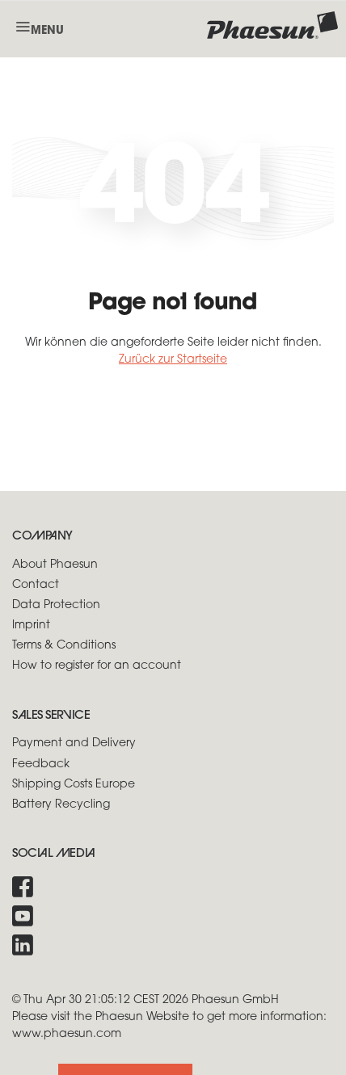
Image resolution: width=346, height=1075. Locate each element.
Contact (35, 585)
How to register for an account (96, 666)
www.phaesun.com (66, 1034)
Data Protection (56, 605)
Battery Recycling (61, 805)
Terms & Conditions (64, 646)
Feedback (41, 764)
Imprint (31, 625)
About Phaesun (55, 565)
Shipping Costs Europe (73, 785)
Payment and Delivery (74, 743)
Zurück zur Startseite (173, 360)
